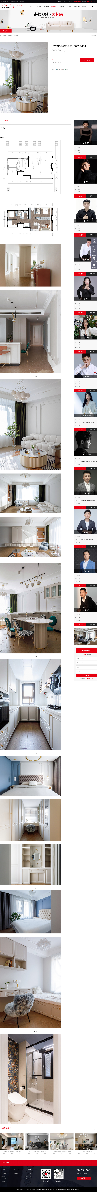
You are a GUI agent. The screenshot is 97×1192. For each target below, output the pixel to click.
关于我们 (4, 1173)
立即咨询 (83, 1178)
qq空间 (58, 69)
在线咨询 (87, 60)
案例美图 (5, 31)
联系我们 (4, 1181)
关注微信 (61, 1)
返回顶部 (94, 267)
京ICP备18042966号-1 (45, 1189)
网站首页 (10, 35)
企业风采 (4, 1179)
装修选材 (28, 1179)
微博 (62, 69)
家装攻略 (28, 1176)
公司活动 (4, 1176)
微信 (66, 69)
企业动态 (28, 1173)
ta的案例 (80, 157)
